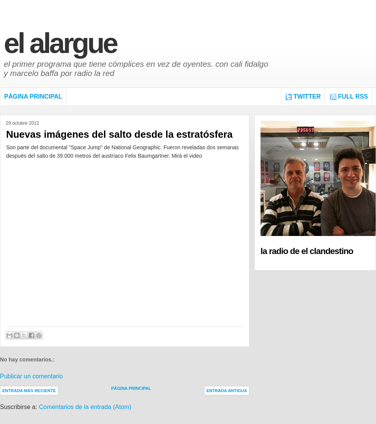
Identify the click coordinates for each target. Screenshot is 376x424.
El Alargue (60, 43)
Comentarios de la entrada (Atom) (85, 407)
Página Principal (33, 96)
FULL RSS (353, 96)
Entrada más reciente (29, 390)
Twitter (307, 96)
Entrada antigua (226, 390)
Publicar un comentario (31, 376)
